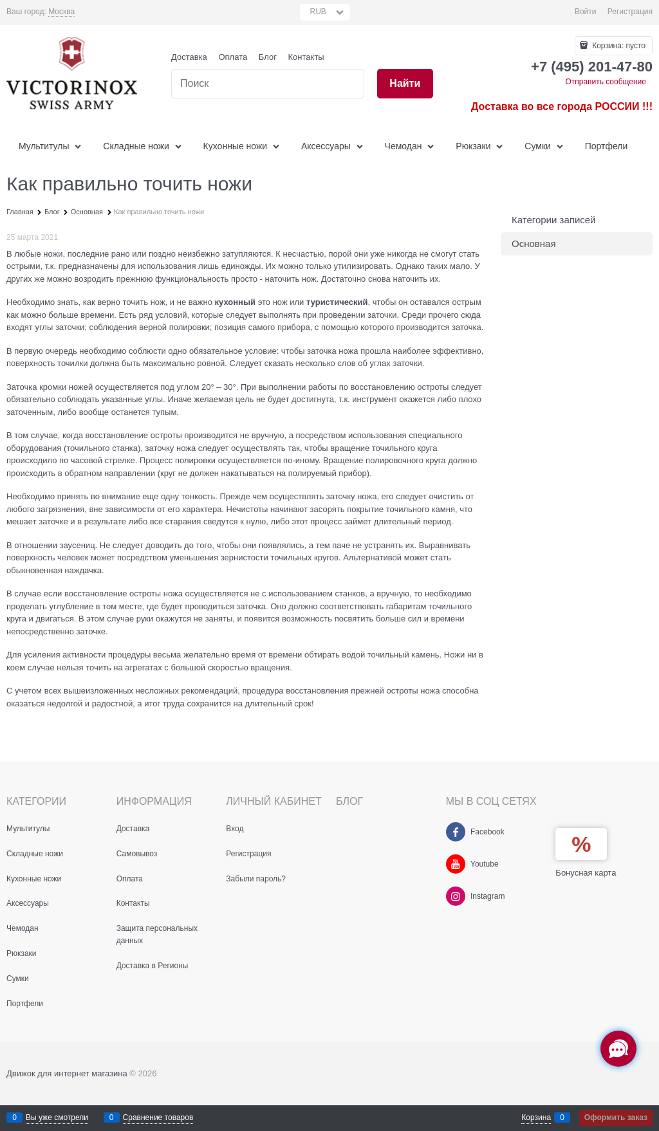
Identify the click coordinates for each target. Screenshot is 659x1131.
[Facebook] (455, 831)
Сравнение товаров (158, 1117)
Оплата (232, 57)
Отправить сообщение (605, 81)
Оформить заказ (615, 1117)
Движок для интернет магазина (66, 1073)
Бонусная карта (585, 873)
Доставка (189, 57)
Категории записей (554, 219)
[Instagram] (455, 896)
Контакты (306, 57)
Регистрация (630, 11)
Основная (534, 243)
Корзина (536, 1117)
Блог (268, 57)
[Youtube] (455, 864)
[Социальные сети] (618, 1049)
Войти (586, 11)
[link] (61, 12)
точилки (72, 363)
